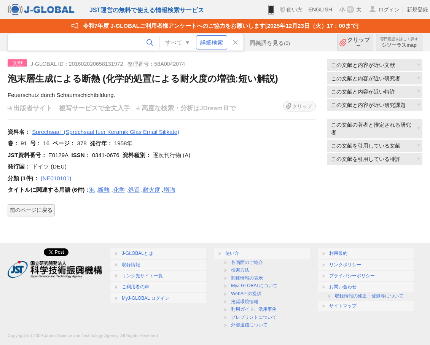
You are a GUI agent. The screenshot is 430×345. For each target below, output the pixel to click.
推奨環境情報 (244, 301)
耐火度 (151, 189)
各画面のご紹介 (247, 262)
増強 (169, 189)
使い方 (295, 9)
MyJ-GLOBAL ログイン (145, 298)
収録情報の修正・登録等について (369, 296)
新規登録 (417, 9)
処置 (134, 189)
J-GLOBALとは (137, 253)
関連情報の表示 (247, 278)
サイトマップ (343, 305)
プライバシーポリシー (352, 275)
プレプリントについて (254, 317)
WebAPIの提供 (246, 293)
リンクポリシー (345, 264)
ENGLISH (320, 9)
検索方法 (240, 270)
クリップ (358, 42)
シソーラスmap (399, 42)
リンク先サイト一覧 (142, 275)
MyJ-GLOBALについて (254, 285)
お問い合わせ (343, 286)
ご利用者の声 (135, 286)
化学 (119, 189)
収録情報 (131, 264)
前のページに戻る (31, 210)
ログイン (389, 9)
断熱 (104, 189)
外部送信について (249, 325)
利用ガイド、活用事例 (254, 309)
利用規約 (338, 253)
